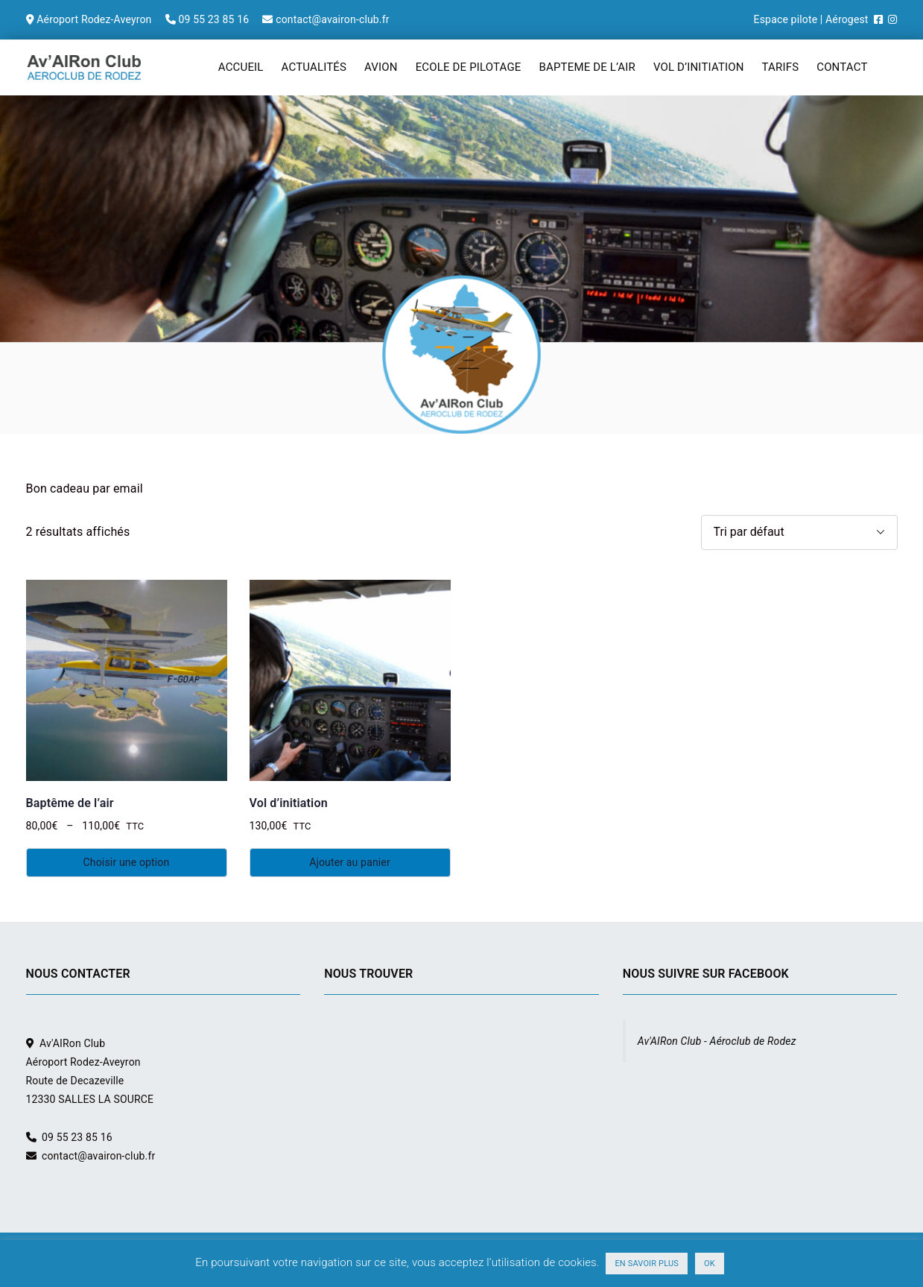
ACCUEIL (241, 67)
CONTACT (841, 67)
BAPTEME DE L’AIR (587, 67)
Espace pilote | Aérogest (811, 19)
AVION (381, 67)
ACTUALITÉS (314, 67)
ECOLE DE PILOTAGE (468, 67)
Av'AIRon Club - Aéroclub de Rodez (717, 1041)
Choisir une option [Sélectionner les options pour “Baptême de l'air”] (126, 862)
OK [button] (709, 1263)
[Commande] (799, 532)
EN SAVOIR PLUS (647, 1263)
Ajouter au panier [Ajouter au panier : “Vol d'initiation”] (349, 862)
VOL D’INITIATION (698, 67)
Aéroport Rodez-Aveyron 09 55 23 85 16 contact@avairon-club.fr (208, 19)
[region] (461, 264)
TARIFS (780, 67)
